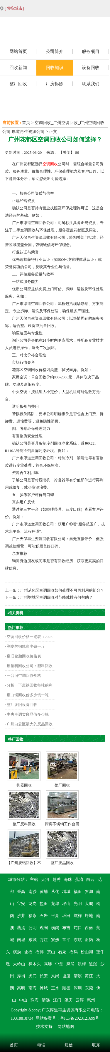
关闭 (66, 152)
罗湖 (89, 891)
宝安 (21, 903)
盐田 (44, 903)
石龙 (62, 952)
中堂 (59, 964)
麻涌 (70, 964)
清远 (46, 1000)
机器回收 (24, 785)
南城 (21, 940)
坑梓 (78, 916)
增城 (66, 891)
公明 (32, 928)
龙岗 (32, 903)
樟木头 (34, 964)
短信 (69, 1045)
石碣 (74, 952)
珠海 (35, 1000)
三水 (55, 988)
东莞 (89, 988)
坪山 (66, 903)
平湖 (55, 916)
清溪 (78, 976)
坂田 (66, 916)
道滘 (93, 964)
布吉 (66, 928)
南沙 (32, 891)
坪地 (89, 916)
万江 (44, 940)
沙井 (21, 916)
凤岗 (55, 976)
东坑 (78, 940)
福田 (78, 891)
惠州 (91, 1000)
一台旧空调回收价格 (24, 675)
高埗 (48, 964)
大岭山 (19, 964)
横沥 (17, 952)
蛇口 (78, 928)
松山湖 (87, 952)
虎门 (32, 976)
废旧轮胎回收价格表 (24, 656)
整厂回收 (62, 785)
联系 (96, 1045)
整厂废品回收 (62, 863)
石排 (39, 952)
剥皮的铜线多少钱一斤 (26, 646)
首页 (26, 123)
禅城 (44, 988)
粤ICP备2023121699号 (79, 1018)
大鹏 (89, 903)
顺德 (66, 988)
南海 (32, 988)
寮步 (55, 940)
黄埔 (44, 891)
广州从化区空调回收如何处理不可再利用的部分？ (62, 590)
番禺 (21, 891)
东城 (32, 940)
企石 (28, 952)
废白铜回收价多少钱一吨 (28, 695)
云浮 (80, 1000)
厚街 (21, 976)
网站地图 (65, 1026)
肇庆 (68, 1000)
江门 (57, 1000)
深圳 (78, 988)
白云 (90, 879)
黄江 (89, 976)
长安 (44, 976)
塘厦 (66, 976)
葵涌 (21, 928)
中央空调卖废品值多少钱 (28, 714)
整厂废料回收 (24, 824)
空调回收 (50, 164)
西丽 (89, 928)
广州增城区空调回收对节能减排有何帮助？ (56, 597)
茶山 (51, 952)
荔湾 (79, 879)
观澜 (44, 928)
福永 (32, 916)
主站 (34, 879)
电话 (41, 1045)
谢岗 (89, 940)
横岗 (55, 928)
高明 (21, 988)
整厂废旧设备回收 (22, 704)
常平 (66, 940)
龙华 (55, 903)
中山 (23, 1000)
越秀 (57, 879)
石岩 (44, 916)
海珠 (68, 879)
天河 (45, 879)
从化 (55, 891)
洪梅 (82, 964)
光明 (78, 903)
